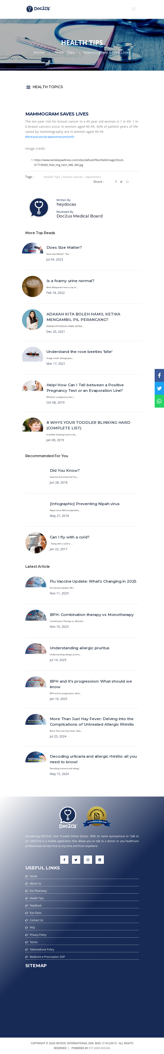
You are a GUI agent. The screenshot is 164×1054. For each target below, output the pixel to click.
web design (102, 1048)
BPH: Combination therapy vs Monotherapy (92, 614)
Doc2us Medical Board (80, 216)
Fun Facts (36, 913)
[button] (133, 9)
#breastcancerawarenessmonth (50, 137)
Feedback (36, 905)
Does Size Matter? (64, 247)
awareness (93, 177)
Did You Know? (65, 470)
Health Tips (64, 52)
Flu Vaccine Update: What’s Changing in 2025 (93, 581)
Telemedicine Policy (42, 949)
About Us (35, 883)
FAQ (32, 927)
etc (91, 1048)
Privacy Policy (38, 935)
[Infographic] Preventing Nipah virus (85, 504)
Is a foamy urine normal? (70, 281)
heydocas (66, 204)
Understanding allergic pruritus (80, 648)
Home (39, 52)
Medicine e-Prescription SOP (47, 957)
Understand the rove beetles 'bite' (79, 351)
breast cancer (73, 177)
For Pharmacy (38, 891)
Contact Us (36, 920)
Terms (34, 942)
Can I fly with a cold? (69, 537)
